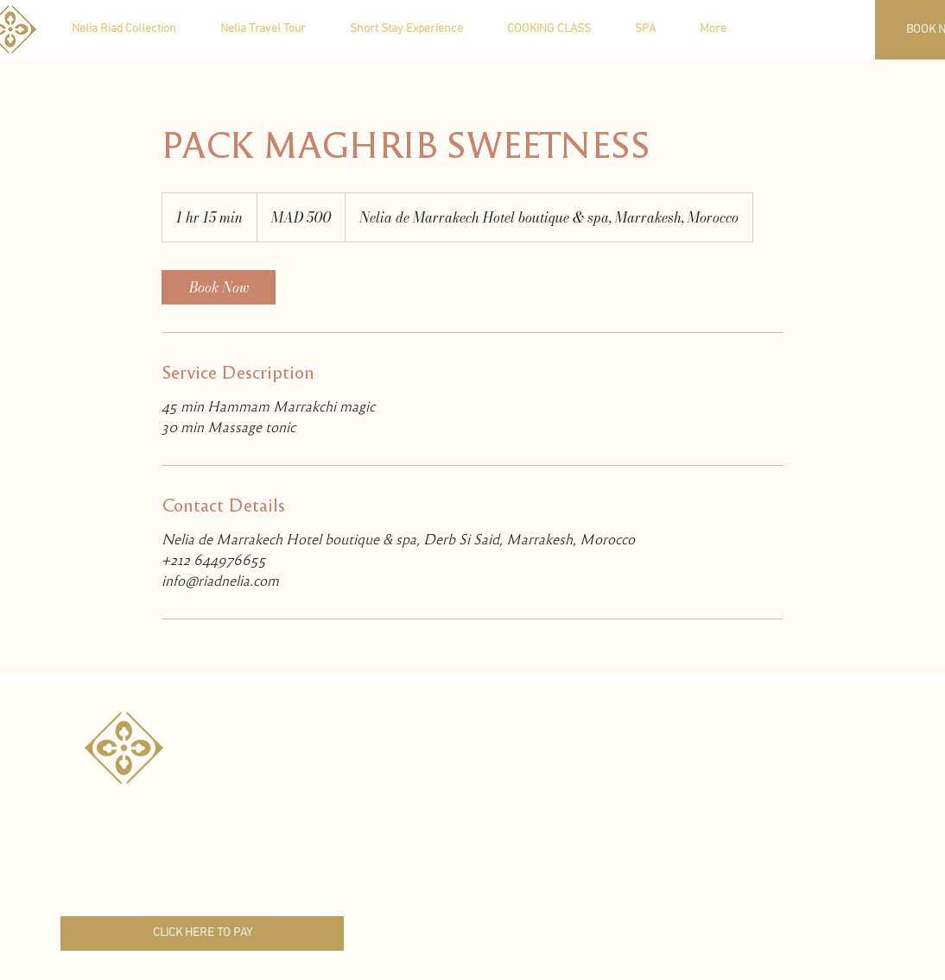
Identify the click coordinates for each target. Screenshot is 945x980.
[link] (219, 287)
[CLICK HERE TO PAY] (202, 933)
